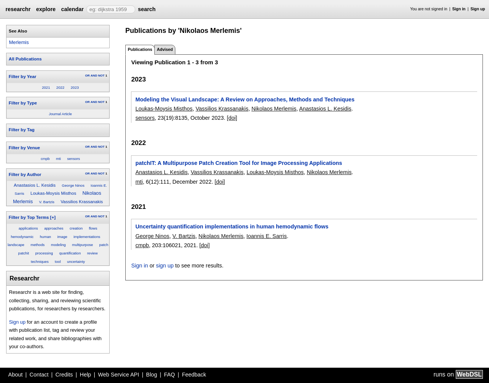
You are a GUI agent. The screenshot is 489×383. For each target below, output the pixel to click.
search (146, 9)
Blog (151, 375)
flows (93, 228)
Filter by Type (23, 103)
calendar (72, 9)
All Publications (25, 59)
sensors (73, 158)
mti (58, 158)
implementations (86, 237)
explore (45, 9)
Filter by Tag (22, 129)
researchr (18, 9)
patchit (23, 253)
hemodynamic (22, 237)
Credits (64, 375)
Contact (39, 375)
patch (103, 245)
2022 (60, 87)
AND (94, 75)
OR (87, 75)
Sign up (478, 9)
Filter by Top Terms (29, 217)
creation (76, 228)
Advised (165, 49)
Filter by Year (22, 76)
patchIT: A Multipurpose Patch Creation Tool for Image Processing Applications (238, 163)
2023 (75, 87)
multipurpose (82, 245)
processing (44, 253)
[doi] (232, 118)
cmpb (45, 158)
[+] (52, 217)
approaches (53, 228)
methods (38, 245)
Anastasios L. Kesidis (34, 185)
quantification (70, 253)
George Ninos (73, 185)
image (62, 237)
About (15, 375)
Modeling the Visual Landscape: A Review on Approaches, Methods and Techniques (245, 99)
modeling (58, 245)
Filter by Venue (24, 147)
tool (58, 261)
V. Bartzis (46, 202)
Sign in (459, 9)
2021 (46, 87)
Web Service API (118, 375)
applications (28, 228)
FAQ (169, 375)
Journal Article (60, 114)
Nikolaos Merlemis (273, 109)
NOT (101, 75)
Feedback (194, 375)
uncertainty (76, 261)
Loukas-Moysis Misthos (53, 193)
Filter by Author (25, 174)
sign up (164, 265)
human (45, 237)
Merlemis (19, 42)
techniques (40, 261)
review (92, 253)
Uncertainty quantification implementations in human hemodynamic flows (231, 226)
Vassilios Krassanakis (82, 201)
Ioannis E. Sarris (266, 236)
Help (85, 375)
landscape (16, 245)
